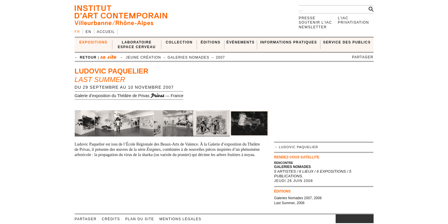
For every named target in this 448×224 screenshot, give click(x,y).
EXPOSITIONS (93, 42)
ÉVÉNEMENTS (240, 42)
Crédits (111, 219)
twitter (351, 218)
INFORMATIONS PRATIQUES (288, 42)
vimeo (360, 218)
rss (369, 218)
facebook (344, 218)
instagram (338, 218)
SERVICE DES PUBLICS (347, 42)
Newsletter (313, 27)
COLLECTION (179, 42)
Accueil (106, 32)
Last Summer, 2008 (289, 203)
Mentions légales (180, 219)
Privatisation (353, 22)
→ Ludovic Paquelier (296, 147)
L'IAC (343, 18)
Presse (307, 18)
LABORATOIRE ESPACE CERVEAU (137, 44)
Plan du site (139, 219)
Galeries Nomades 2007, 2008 (298, 198)
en (88, 32)
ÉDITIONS (211, 42)
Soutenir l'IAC (315, 22)
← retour (86, 57)
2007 (220, 57)
